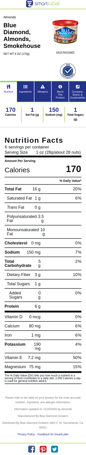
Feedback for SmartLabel (52, 434)
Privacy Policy (26, 434)
